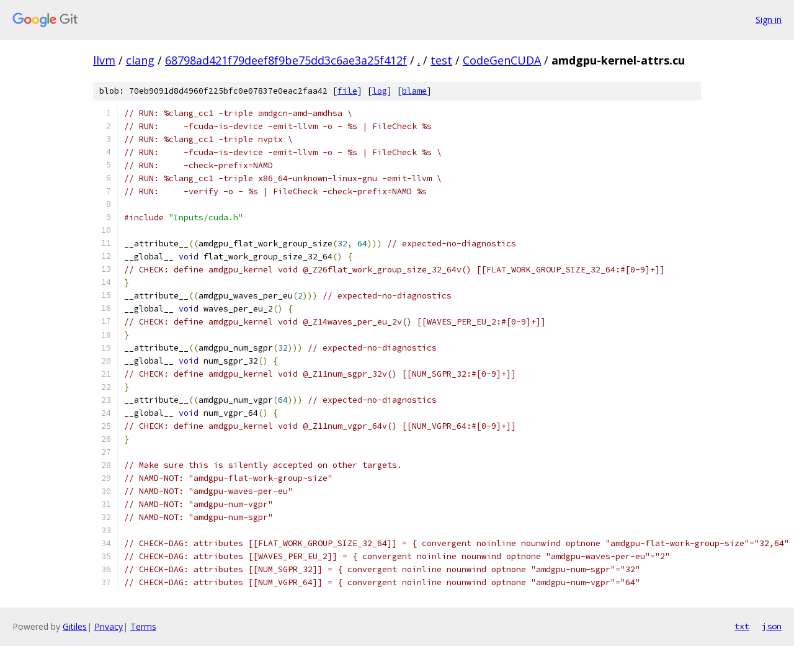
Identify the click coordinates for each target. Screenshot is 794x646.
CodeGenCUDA (502, 60)
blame (414, 91)
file (347, 91)
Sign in (769, 19)
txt (741, 626)
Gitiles (75, 626)
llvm (104, 60)
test (441, 60)
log (379, 91)
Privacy (108, 626)
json (772, 626)
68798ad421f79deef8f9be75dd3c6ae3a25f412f (286, 60)
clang (140, 60)
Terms (143, 626)
